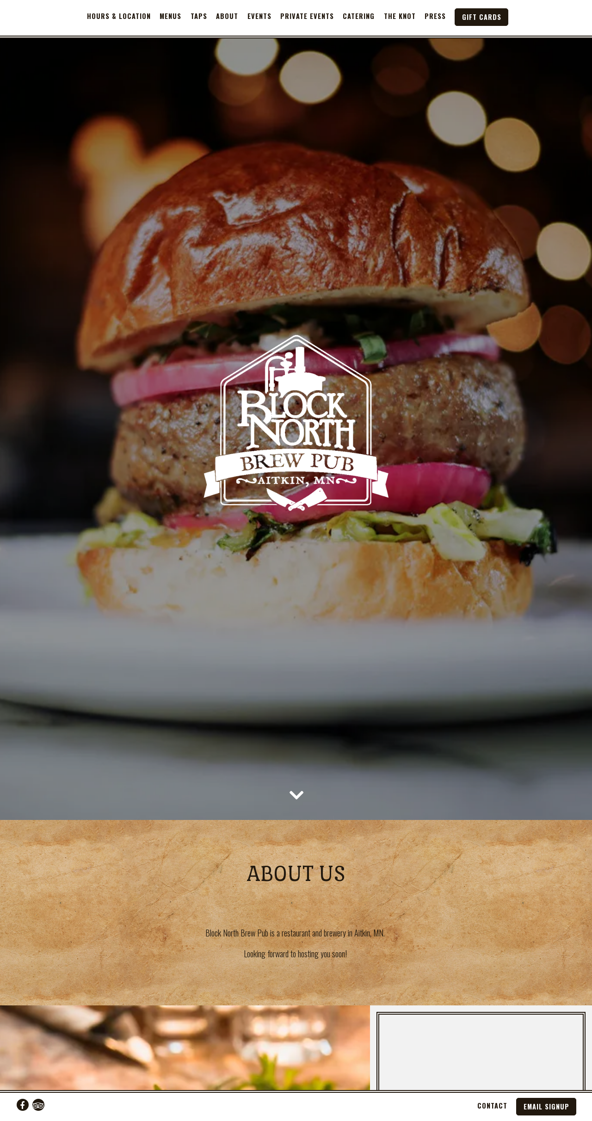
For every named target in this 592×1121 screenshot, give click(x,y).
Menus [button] (170, 16)
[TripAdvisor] (38, 1105)
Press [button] (435, 16)
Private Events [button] (307, 16)
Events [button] (259, 16)
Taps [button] (199, 16)
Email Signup (546, 1106)
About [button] (227, 16)
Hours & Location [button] (119, 16)
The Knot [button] (400, 16)
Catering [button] (359, 16)
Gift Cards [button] (481, 17)
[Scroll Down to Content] (296, 758)
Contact (492, 1105)
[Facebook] (23, 1105)
